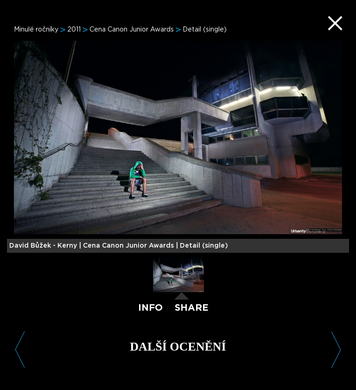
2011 (74, 29)
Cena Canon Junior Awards (131, 29)
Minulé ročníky (36, 29)
